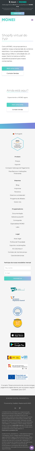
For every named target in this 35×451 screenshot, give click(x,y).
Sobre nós (17, 202)
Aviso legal (17, 238)
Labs (17, 227)
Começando (17, 220)
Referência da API (17, 217)
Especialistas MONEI (17, 224)
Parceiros (17, 192)
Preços (17, 161)
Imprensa (17, 188)
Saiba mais (17, 13)
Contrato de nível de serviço (17, 252)
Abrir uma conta (13, 68)
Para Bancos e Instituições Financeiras (17, 172)
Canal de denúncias (17, 255)
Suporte (17, 164)
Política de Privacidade (17, 242)
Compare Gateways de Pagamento (18, 168)
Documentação (17, 213)
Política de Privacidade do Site (10, 430)
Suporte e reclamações (17, 245)
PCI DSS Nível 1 (17, 249)
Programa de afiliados (17, 198)
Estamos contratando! (17, 195)
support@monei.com (18, 425)
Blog (17, 185)
